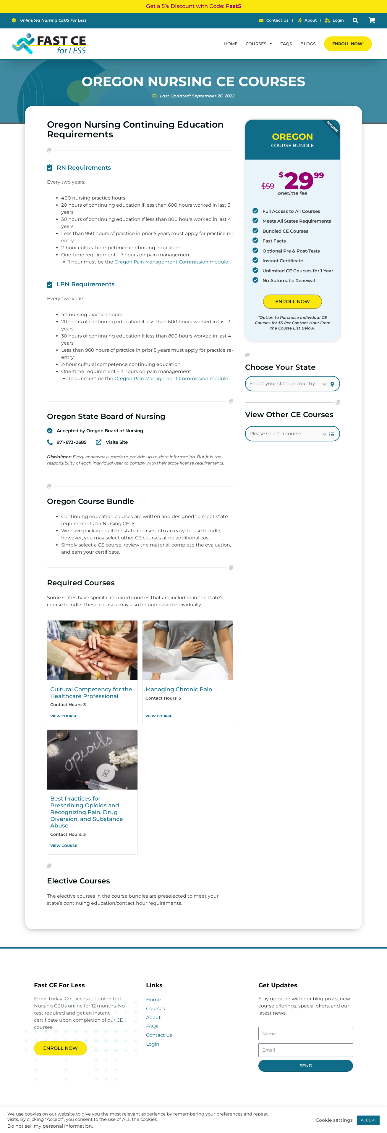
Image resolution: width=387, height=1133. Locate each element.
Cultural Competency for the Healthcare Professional (87, 692)
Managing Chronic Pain (176, 689)
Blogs (308, 43)
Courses (259, 43)
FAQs (286, 43)
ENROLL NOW (292, 301)
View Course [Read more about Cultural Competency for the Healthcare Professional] (63, 714)
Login (152, 1033)
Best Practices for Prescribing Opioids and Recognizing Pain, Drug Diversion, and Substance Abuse (90, 806)
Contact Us (159, 1024)
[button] (355, 20)
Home (230, 43)
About (153, 1006)
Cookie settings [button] (334, 1120)
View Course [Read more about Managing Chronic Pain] (158, 714)
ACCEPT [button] (368, 1120)
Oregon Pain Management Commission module (171, 262)
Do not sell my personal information (49, 1126)
